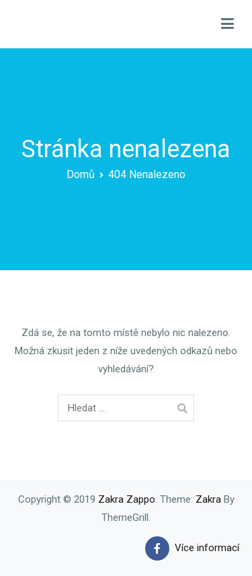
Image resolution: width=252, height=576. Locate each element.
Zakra (208, 499)
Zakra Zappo (126, 499)
